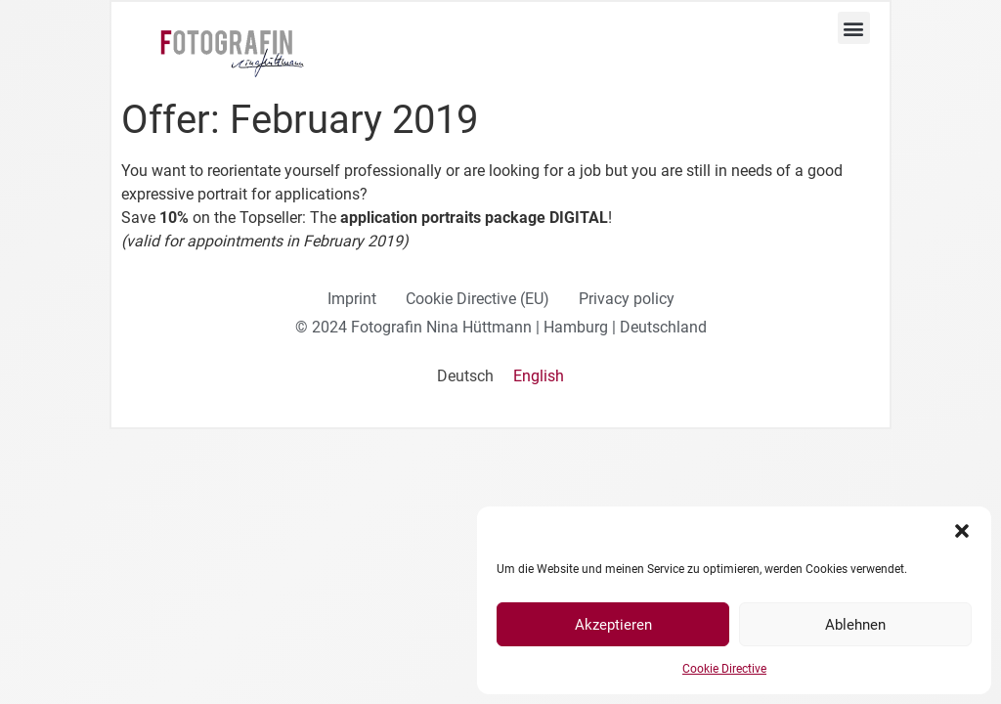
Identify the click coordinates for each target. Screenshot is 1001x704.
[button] (962, 531)
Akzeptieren (613, 625)
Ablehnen (855, 625)
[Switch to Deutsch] (465, 376)
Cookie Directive (724, 669)
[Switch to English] (538, 376)
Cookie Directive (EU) (477, 298)
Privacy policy (627, 298)
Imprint (351, 298)
